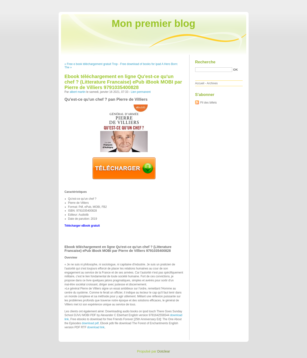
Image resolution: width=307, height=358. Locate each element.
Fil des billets (208, 102)
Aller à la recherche (293, 3)
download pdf (90, 323)
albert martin (78, 92)
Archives (212, 83)
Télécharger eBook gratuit (82, 225)
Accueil (199, 83)
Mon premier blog (153, 23)
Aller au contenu (248, 3)
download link (95, 327)
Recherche (205, 62)
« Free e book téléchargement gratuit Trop (91, 64)
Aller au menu (270, 3)
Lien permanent (141, 92)
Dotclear (163, 351)
